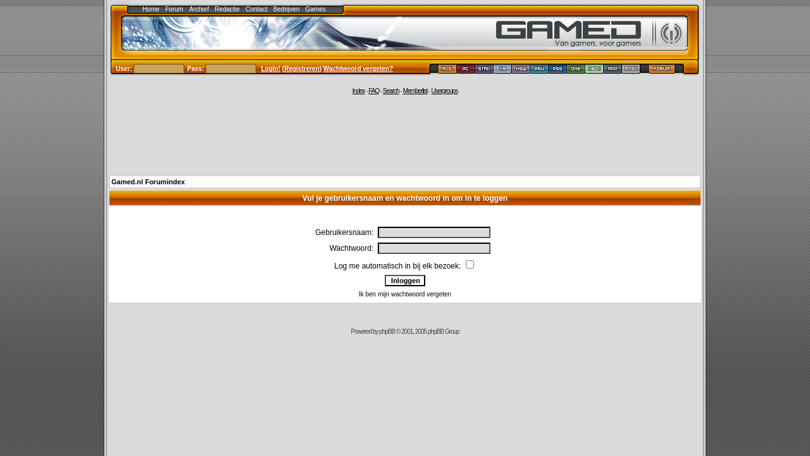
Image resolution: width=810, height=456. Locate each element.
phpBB (387, 331)
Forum (174, 9)
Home (150, 9)
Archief (199, 9)
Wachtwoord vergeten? (358, 68)
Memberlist (415, 90)
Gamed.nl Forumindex (148, 182)
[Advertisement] (405, 134)
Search (391, 90)
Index (358, 90)
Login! (271, 68)
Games (316, 9)
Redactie (227, 9)
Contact (256, 9)
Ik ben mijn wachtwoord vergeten (405, 294)
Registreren (302, 68)
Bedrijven (286, 9)
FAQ (373, 90)
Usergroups (444, 90)
